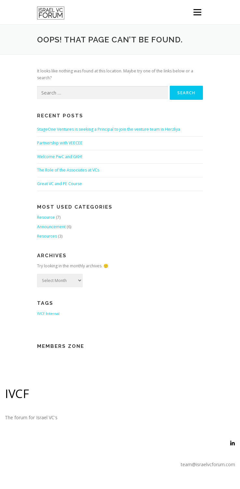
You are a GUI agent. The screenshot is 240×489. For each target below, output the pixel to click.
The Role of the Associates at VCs (68, 170)
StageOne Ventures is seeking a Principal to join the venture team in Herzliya (108, 129)
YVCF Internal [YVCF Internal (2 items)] (48, 313)
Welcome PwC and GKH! (59, 156)
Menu (197, 12)
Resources (47, 236)
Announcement (51, 227)
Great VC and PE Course (59, 183)
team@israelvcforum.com (208, 464)
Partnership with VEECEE (60, 143)
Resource (46, 217)
